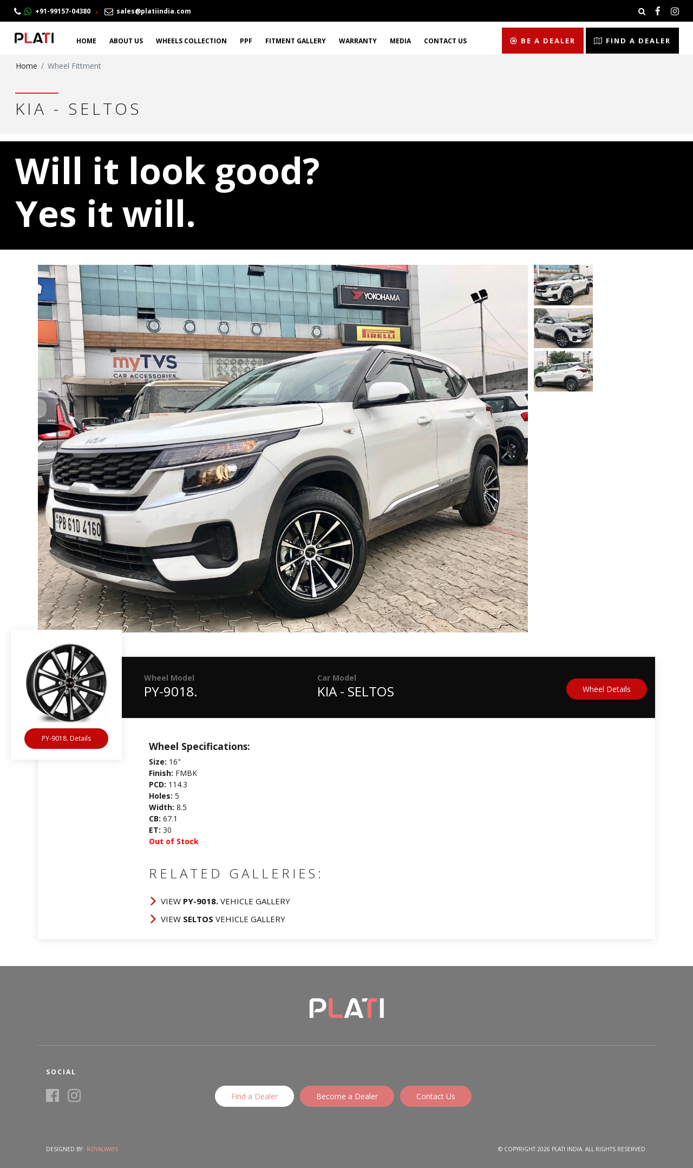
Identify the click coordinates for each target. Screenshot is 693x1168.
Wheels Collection (191, 40)
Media (400, 40)
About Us (126, 40)
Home (86, 40)
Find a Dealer (632, 40)
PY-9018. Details (66, 738)
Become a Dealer (347, 1096)
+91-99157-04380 (52, 11)
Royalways (102, 1149)
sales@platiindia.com (147, 11)
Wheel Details (607, 689)
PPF (246, 40)
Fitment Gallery (295, 40)
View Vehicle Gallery (225, 901)
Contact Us (445, 40)
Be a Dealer (543, 40)
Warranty (358, 40)
